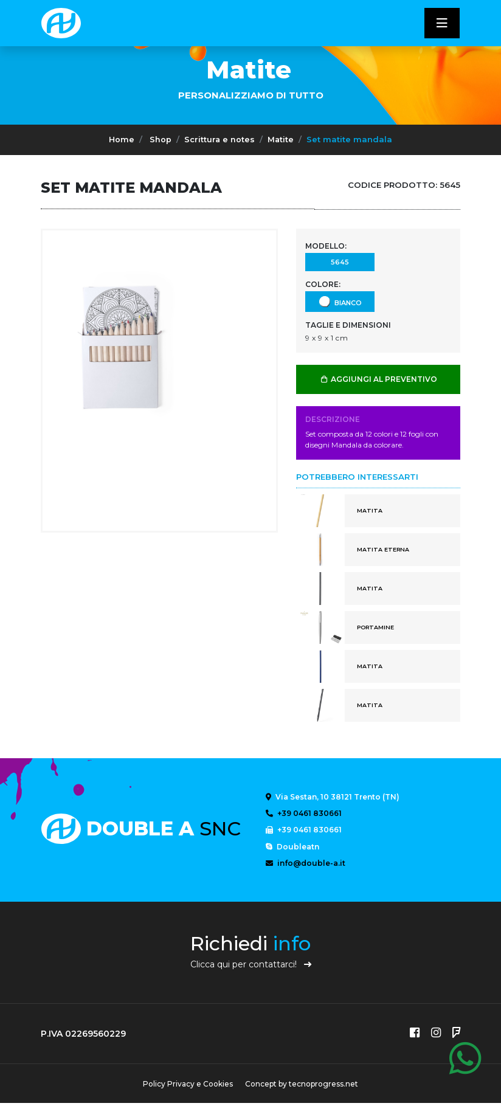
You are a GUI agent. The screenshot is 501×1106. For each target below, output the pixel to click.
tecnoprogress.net (324, 1086)
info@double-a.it (305, 864)
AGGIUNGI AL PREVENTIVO (378, 379)
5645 (339, 261)
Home (121, 139)
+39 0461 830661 (304, 813)
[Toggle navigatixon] (442, 23)
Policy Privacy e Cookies (187, 1086)
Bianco (340, 301)
